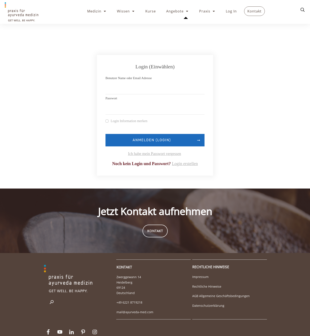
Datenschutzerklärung (208, 287)
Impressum (200, 258)
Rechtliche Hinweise (206, 268)
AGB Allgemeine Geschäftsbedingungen (221, 278)
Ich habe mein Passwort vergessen (154, 135)
